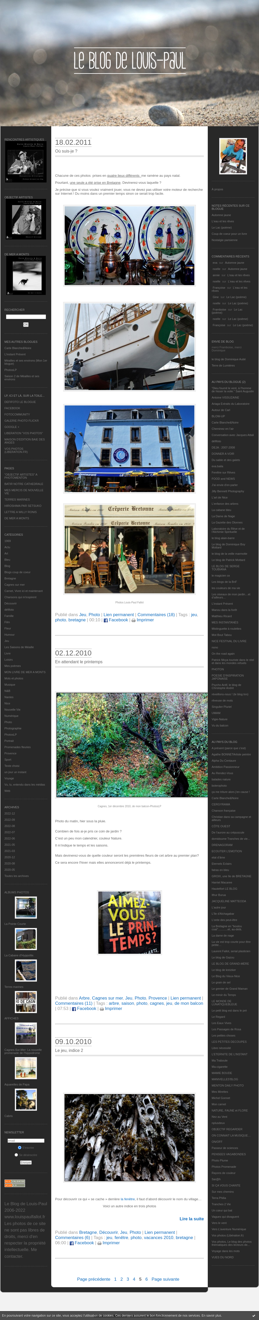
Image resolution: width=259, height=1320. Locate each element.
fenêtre (121, 1237)
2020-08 (9, 863)
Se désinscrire (26, 1155)
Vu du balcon (220, 725)
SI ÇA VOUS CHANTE (226, 1185)
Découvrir (10, 603)
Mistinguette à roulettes (226, 628)
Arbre (84, 998)
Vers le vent (219, 1222)
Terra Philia (219, 1197)
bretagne (77, 619)
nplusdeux (218, 1123)
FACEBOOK (12, 408)
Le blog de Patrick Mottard (228, 559)
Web (7, 790)
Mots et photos (13, 678)
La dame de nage (223, 935)
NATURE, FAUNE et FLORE (230, 1110)
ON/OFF (217, 1141)
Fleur (7, 628)
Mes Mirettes (220, 1091)
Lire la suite (192, 1218)
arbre (114, 1003)
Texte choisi (11, 765)
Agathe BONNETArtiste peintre (231, 754)
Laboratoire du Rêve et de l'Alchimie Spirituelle (228, 530)
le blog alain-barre (223, 538)
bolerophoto (219, 785)
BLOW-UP (218, 416)
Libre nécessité (221, 1048)
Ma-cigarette (220, 1066)
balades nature (221, 779)
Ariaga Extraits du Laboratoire (231, 403)
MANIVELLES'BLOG (225, 1079)
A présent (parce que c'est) (229, 748)
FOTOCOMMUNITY (17, 414)
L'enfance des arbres (225, 503)
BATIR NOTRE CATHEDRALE (23, 483)
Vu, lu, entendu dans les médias (24, 784)
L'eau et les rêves (223, 221)
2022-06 (9, 838)
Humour (9, 634)
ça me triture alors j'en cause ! (231, 791)
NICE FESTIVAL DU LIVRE (229, 641)
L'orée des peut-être (224, 919)
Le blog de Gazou (223, 957)
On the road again (223, 653)
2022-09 (9, 819)
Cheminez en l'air (223, 428)
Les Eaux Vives (221, 1023)
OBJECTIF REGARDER (227, 1129)
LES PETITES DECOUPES (229, 1041)
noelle (216, 268)
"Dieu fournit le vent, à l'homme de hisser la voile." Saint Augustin (233, 390)
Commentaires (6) (72, 1237)
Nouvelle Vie (12, 709)
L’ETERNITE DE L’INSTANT (230, 1054)
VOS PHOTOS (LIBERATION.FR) (16, 450)
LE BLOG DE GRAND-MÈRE (230, 963)
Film (7, 622)
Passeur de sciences (225, 1148)
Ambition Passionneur (225, 766)
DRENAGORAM (222, 845)
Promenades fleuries (17, 747)
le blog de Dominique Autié (229, 359)
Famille (9, 615)
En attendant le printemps (78, 662)
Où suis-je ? (66, 151)
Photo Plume (220, 1160)
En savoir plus (211, 1315)
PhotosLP (10, 369)
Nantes (9, 697)
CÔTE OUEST (221, 826)
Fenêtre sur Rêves (223, 472)
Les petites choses (223, 1035)
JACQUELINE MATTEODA (229, 901)
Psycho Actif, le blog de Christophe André (226, 686)
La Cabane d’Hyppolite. (19, 955)
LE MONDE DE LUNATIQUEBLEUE (224, 1003)
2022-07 (9, 832)
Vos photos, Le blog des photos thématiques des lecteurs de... (232, 1243)
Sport (7, 759)
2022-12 (9, 813)
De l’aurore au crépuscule (228, 832)
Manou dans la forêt (224, 609)
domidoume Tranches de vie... (231, 838)
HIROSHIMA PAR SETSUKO (22, 505)
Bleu (7, 559)
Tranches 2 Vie (221, 1204)
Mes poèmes (12, 665)
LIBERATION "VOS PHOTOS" (23, 433)
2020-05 (9, 869)
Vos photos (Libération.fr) (228, 1235)
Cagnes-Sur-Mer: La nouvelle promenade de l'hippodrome (23, 1051)
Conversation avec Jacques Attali (233, 435)
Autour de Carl (221, 410)
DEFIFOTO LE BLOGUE (20, 401)
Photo (8, 722)
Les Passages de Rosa (226, 1029)
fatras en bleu (220, 869)
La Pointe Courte (15, 923)
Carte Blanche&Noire (17, 348)
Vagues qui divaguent (225, 1216)
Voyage (9, 778)
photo (60, 619)
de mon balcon (188, 1003)
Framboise (219, 309)
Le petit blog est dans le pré (229, 1010)
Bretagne (10, 578)
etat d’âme (218, 857)
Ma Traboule (220, 1060)
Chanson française (224, 810)
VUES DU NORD (223, 1257)
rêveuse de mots (222, 700)
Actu (7, 547)
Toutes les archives (16, 875)
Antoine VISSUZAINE (225, 397)
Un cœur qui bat (222, 1210)
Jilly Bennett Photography (228, 491)
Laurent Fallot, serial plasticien (231, 951)
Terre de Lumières (223, 365)
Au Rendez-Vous (222, 773)
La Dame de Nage (223, 516)
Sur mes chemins (223, 1191)
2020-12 (9, 857)
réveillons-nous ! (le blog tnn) (230, 694)
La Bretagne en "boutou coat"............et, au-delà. (227, 928)
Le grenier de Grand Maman (230, 988)
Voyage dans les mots (226, 1251)
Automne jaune (221, 215)
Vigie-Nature (220, 719)
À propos (217, 189)
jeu (194, 614)
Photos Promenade (224, 1166)
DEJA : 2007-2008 (223, 447)
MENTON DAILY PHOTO (228, 1085)
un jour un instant (15, 772)
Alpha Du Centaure (224, 760)
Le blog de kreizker (224, 969)
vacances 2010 (158, 1237)
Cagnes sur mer (14, 584)
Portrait (9, 740)
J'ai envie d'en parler (225, 485)
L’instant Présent (14, 354)
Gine (216, 297)
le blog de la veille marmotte (229, 553)
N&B (7, 690)
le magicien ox (221, 575)
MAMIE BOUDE (222, 1073)
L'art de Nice (220, 497)
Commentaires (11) (74, 1003)
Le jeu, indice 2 (69, 1050)
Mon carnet (219, 1104)
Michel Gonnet (221, 1098)
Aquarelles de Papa (16, 1084)
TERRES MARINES (17, 499)
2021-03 (9, 850)
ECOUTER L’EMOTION (227, 851)
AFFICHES (11, 1018)
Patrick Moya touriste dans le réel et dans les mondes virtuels (233, 661)
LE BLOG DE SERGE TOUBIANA (225, 568)
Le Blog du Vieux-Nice (226, 976)
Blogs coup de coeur (17, 572)
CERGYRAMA (221, 804)
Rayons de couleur (224, 1172)
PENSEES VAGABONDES (229, 1154)
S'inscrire (26, 1147)
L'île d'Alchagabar (223, 913)
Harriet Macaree (222, 882)
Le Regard (218, 1016)
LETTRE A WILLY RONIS (20, 512)
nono (215, 647)
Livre (7, 653)
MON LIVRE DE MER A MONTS (25, 672)
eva (215, 262)
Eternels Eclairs (221, 863)
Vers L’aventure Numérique (229, 1229)
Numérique (11, 715)
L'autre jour (219, 907)
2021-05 (9, 844)
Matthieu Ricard (222, 616)
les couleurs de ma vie (226, 588)
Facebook (116, 619)
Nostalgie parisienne (225, 240)
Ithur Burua (219, 894)
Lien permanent (118, 614)
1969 (7, 540)
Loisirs (8, 659)
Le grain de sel (221, 982)
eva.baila (217, 466)
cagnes (157, 1003)
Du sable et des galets (226, 460)
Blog (7, 565)
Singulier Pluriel (221, 706)
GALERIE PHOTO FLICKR (21, 420)
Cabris (8, 1115)
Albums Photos (16, 892)
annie (216, 275)
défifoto (9, 609)
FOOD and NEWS (223, 478)
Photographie (12, 728)
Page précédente (94, 1279)
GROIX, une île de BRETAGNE (231, 876)
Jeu (6, 640)
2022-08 (9, 826)
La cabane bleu (221, 509)
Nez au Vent (219, 1116)
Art (6, 553)
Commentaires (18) (156, 614)
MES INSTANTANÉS (225, 622)
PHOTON (218, 669)
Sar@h (216, 1179)
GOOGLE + (11, 426)
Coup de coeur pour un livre (229, 233)
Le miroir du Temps (224, 994)
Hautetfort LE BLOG (224, 888)
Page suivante (165, 1279)
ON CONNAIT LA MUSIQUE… (231, 1135)
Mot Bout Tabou (222, 634)
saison (127, 1003)
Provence (10, 753)
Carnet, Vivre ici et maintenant (23, 590)
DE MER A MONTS (16, 518)
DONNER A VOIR (223, 453)
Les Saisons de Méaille (19, 647)
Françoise (219, 287)
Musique (9, 684)
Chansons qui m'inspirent (20, 597)
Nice (7, 703)
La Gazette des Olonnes (227, 522)
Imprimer (143, 619)
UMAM (216, 713)
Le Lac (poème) (222, 227)
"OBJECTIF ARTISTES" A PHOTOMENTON (20, 476)
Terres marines (13, 986)
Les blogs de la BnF (224, 581)
